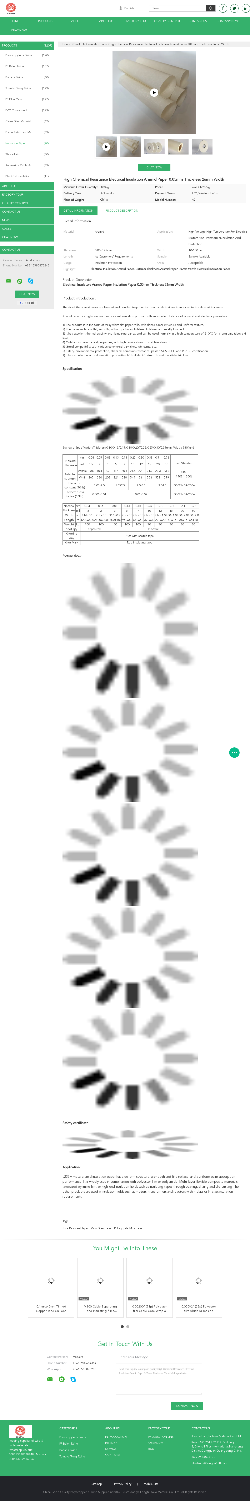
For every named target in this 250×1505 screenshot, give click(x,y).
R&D (151, 1448)
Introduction (116, 1436)
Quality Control (167, 21)
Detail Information (78, 210)
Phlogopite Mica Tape (128, 1228)
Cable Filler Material (27, 121)
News (6, 220)
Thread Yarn (27, 154)
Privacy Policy (122, 1484)
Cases (6, 228)
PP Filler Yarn (27, 99)
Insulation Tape (27, 143)
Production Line (161, 1436)
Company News (228, 21)
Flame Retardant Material (27, 132)
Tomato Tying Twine (27, 88)
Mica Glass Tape (101, 1228)
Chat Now (19, 30)
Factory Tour (137, 21)
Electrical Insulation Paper (27, 176)
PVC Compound (27, 110)
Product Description (122, 210)
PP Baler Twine (27, 66)
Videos (76, 21)
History (111, 1442)
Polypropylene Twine (27, 55)
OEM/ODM (155, 1442)
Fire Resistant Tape (76, 1228)
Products (45, 21)
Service (110, 1448)
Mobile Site (151, 1484)
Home (15, 21)
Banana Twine (27, 77)
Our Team (112, 1454)
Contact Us (198, 21)
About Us (106, 21)
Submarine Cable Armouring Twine (28, 165)
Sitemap (96, 1484)
